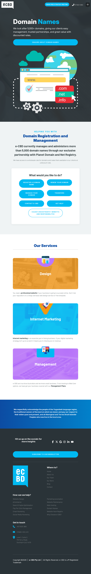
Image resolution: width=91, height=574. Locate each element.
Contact (49, 487)
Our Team (50, 478)
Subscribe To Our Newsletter (45, 454)
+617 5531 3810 (22, 526)
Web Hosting (51, 505)
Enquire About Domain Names (45, 42)
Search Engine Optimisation (23, 505)
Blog (48, 484)
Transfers (59, 193)
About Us (50, 474)
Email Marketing (18, 511)
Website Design (18, 499)
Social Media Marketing (21, 514)
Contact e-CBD (31, 203)
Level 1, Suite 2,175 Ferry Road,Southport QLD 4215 (24, 539)
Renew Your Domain (59, 182)
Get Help (59, 203)
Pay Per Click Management (22, 508)
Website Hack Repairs (55, 511)
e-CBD (7, 5)
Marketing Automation (55, 499)
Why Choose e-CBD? (54, 514)
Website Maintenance (54, 502)
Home (49, 471)
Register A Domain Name (31, 183)
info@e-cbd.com (22, 532)
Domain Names (52, 508)
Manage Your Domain (32, 194)
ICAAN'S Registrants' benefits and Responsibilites (45, 213)
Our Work (50, 481)
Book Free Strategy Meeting (57, 4)
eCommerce (17, 502)
